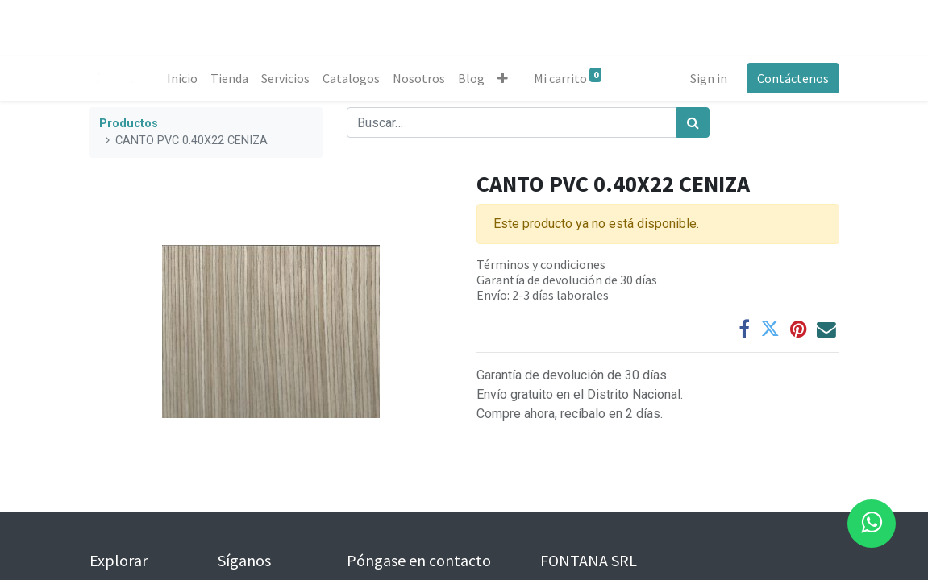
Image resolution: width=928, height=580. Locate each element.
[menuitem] (182, 78)
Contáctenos (793, 78)
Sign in (708, 78)
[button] (502, 78)
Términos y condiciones (540, 264)
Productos (128, 123)
